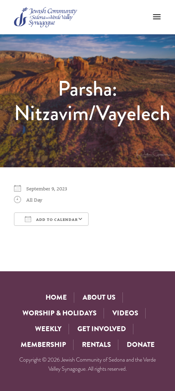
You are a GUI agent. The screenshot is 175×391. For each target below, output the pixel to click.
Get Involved (101, 329)
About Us (99, 297)
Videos (125, 313)
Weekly (48, 329)
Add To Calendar (51, 219)
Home (56, 297)
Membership (43, 345)
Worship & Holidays (59, 313)
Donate (141, 345)
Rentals (96, 345)
